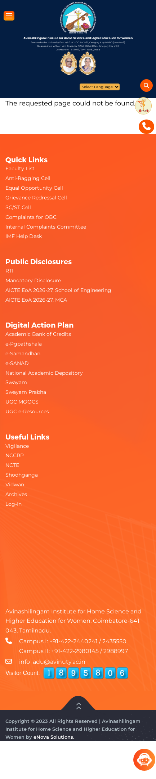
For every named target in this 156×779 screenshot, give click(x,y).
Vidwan (14, 484)
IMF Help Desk (23, 236)
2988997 (115, 651)
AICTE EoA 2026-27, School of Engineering (58, 290)
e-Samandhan (22, 353)
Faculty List (20, 168)
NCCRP (14, 455)
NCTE (12, 465)
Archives (16, 494)
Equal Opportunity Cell (34, 188)
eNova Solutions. (54, 737)
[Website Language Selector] (100, 87)
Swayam (16, 382)
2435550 (114, 641)
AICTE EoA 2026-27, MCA (36, 300)
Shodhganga (21, 475)
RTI (9, 270)
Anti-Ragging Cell (27, 178)
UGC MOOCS (22, 401)
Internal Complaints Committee (45, 227)
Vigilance (17, 446)
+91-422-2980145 (75, 651)
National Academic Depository (44, 373)
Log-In (13, 504)
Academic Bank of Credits (38, 334)
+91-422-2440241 (73, 641)
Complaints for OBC (31, 217)
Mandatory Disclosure (33, 280)
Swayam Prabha (25, 392)
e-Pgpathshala (23, 344)
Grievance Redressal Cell (36, 197)
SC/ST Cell (18, 207)
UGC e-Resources (27, 411)
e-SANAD (17, 363)
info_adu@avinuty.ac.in (52, 661)
